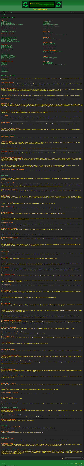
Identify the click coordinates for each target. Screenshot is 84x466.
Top (2, 80)
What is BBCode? (4, 62)
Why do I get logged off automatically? (7, 23)
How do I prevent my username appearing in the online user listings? (12, 24)
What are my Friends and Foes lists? (48, 38)
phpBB (6, 465)
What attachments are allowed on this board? (50, 57)
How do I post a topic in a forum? (6, 45)
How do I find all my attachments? (48, 58)
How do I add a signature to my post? (7, 47)
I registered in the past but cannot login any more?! (9, 27)
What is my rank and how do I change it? (7, 40)
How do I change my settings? (6, 34)
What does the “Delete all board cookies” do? (8, 31)
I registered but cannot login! (5, 26)
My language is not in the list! (6, 38)
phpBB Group (28, 439)
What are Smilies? (4, 64)
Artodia (82, 465)
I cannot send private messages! (48, 32)
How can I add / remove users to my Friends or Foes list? (52, 39)
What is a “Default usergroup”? (48, 27)
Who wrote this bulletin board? (48, 62)
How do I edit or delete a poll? (6, 50)
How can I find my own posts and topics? (49, 47)
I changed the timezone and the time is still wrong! (9, 37)
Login (11, 12)
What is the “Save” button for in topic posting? (8, 56)
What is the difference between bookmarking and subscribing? (52, 51)
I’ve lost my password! (5, 25)
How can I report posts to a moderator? (7, 55)
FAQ (2, 12)
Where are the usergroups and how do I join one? (50, 24)
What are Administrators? (47, 21)
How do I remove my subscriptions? (48, 53)
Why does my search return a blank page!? (49, 45)
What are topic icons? (4, 71)
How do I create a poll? (5, 48)
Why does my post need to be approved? (7, 57)
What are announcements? (5, 67)
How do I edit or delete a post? (6, 46)
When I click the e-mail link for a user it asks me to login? (10, 41)
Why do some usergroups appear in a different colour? (51, 26)
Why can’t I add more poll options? (6, 49)
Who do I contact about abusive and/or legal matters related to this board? (54, 64)
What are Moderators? (46, 22)
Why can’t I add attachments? (6, 53)
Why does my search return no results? (49, 44)
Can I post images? (4, 65)
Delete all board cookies (70, 463)
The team (65, 463)
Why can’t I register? (4, 30)
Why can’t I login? (4, 21)
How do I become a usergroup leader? (49, 25)
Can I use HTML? (4, 63)
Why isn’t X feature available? (47, 63)
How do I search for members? (47, 46)
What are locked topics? (5, 70)
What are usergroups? (46, 23)
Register (6, 12)
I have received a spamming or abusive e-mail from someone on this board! (55, 34)
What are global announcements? (6, 66)
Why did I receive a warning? (6, 54)
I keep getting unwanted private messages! (49, 33)
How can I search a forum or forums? (49, 43)
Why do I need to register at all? (6, 22)
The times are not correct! (5, 36)
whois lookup (67, 450)
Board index (3, 14)
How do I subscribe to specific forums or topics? (50, 52)
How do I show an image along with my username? (9, 39)
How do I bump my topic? (5, 58)
